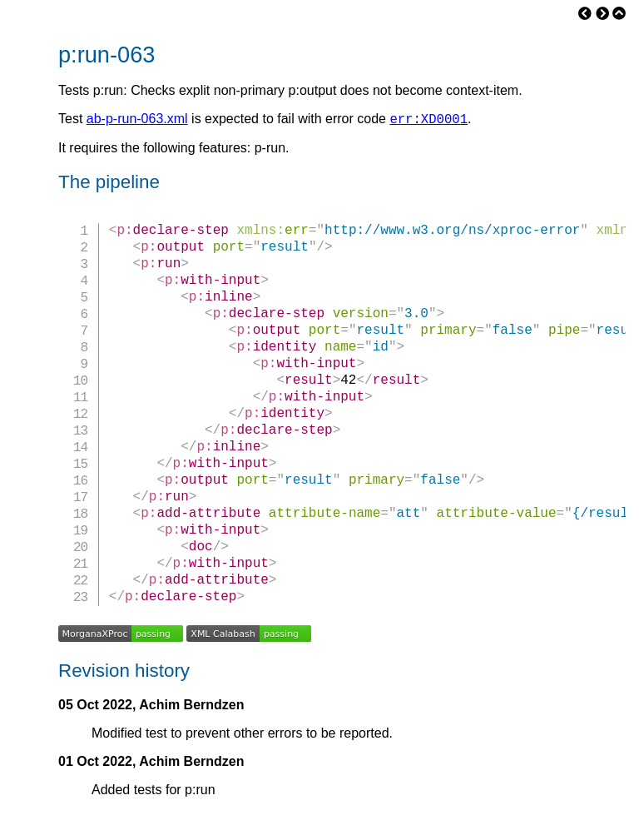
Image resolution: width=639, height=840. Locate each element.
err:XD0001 (428, 121)
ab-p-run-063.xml (137, 121)
